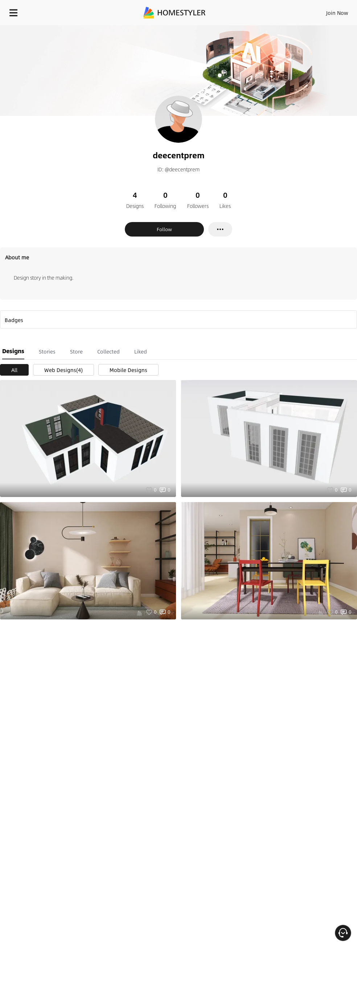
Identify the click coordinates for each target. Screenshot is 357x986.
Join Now (337, 13)
